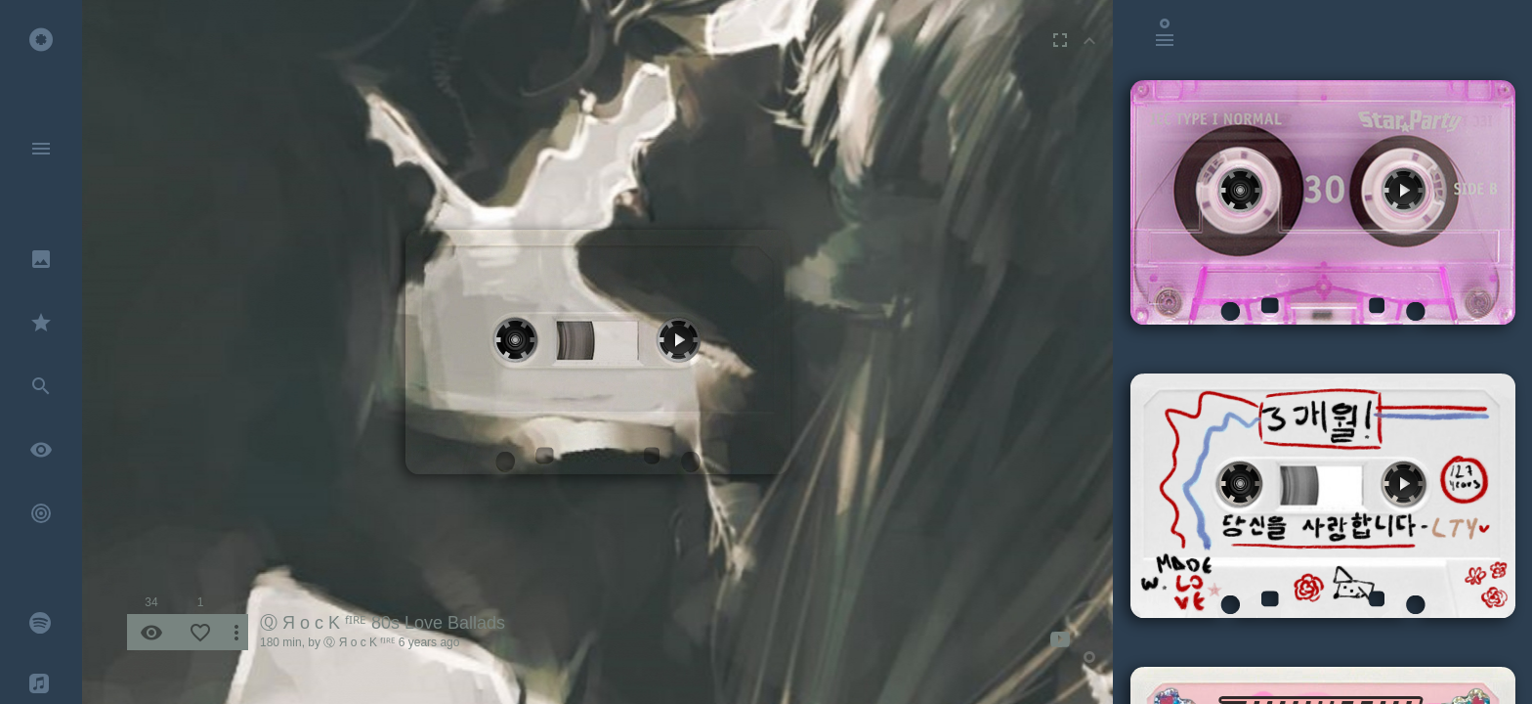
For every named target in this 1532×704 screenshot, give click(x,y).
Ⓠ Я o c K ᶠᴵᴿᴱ (359, 642)
